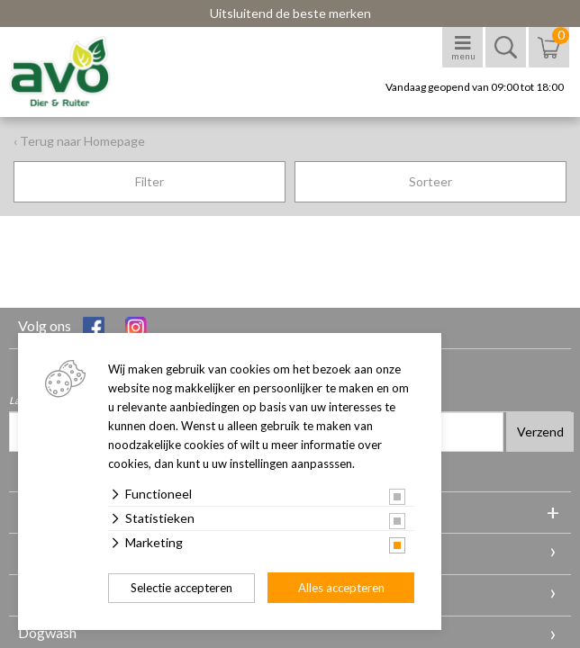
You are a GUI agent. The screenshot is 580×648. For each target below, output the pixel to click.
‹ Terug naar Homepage (79, 140)
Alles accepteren (341, 587)
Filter (149, 181)
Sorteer (430, 181)
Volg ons (61, 327)
